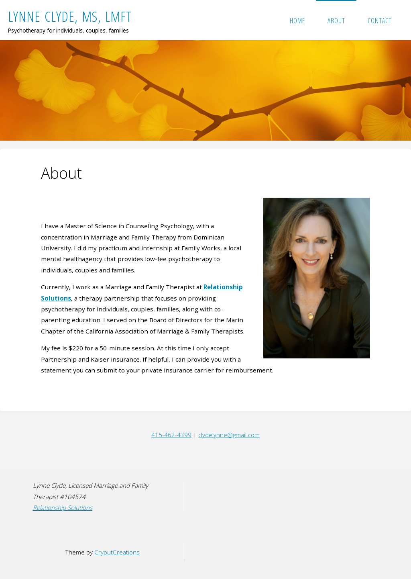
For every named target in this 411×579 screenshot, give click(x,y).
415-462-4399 (171, 435)
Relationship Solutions (62, 507)
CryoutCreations (117, 552)
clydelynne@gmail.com (229, 435)
